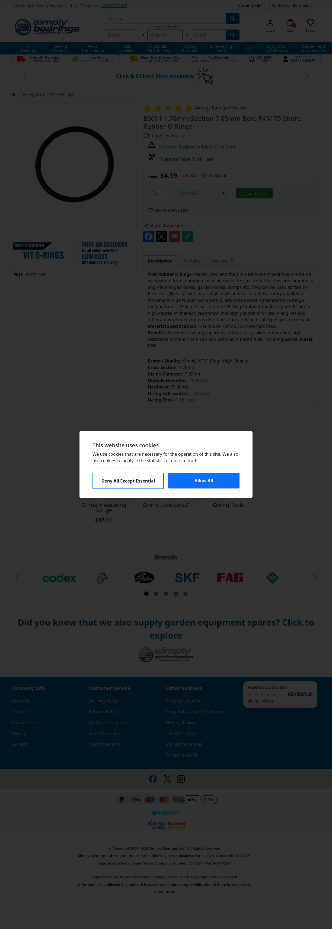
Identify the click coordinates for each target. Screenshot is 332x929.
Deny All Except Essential (128, 481)
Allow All (203, 481)
